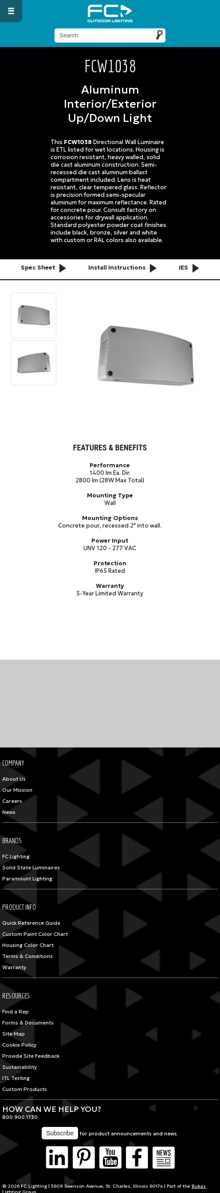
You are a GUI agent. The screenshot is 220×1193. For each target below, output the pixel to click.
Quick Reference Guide (31, 923)
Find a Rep (15, 1012)
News (9, 812)
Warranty (14, 967)
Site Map (13, 1034)
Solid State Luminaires (31, 867)
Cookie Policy (19, 1045)
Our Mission (17, 790)
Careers (12, 801)
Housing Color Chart (28, 945)
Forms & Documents (28, 1023)
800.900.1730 (20, 1117)
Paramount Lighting (27, 879)
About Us (14, 779)
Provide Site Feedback (30, 1056)
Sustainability (19, 1067)
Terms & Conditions (27, 956)
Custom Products (24, 1089)
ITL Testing (16, 1078)
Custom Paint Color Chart (35, 934)
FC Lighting (16, 856)
